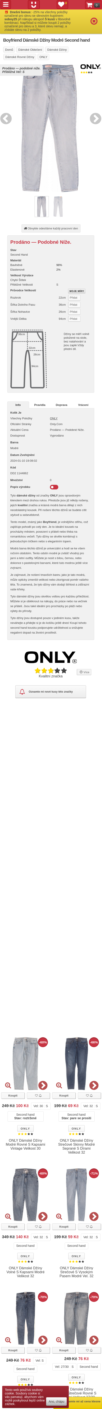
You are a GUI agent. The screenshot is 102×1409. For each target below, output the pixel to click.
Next (94, 117)
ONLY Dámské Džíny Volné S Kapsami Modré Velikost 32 (25, 1272)
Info (18, 405)
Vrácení (83, 405)
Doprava (61, 405)
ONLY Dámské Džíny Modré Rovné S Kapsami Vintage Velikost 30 (25, 1144)
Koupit (12, 1095)
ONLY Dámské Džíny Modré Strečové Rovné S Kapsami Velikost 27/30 (76, 1393)
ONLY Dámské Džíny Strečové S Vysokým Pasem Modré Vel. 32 (77, 1272)
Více (84, 672)
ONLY (53, 418)
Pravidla (39, 405)
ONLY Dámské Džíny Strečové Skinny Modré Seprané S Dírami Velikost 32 (76, 1146)
